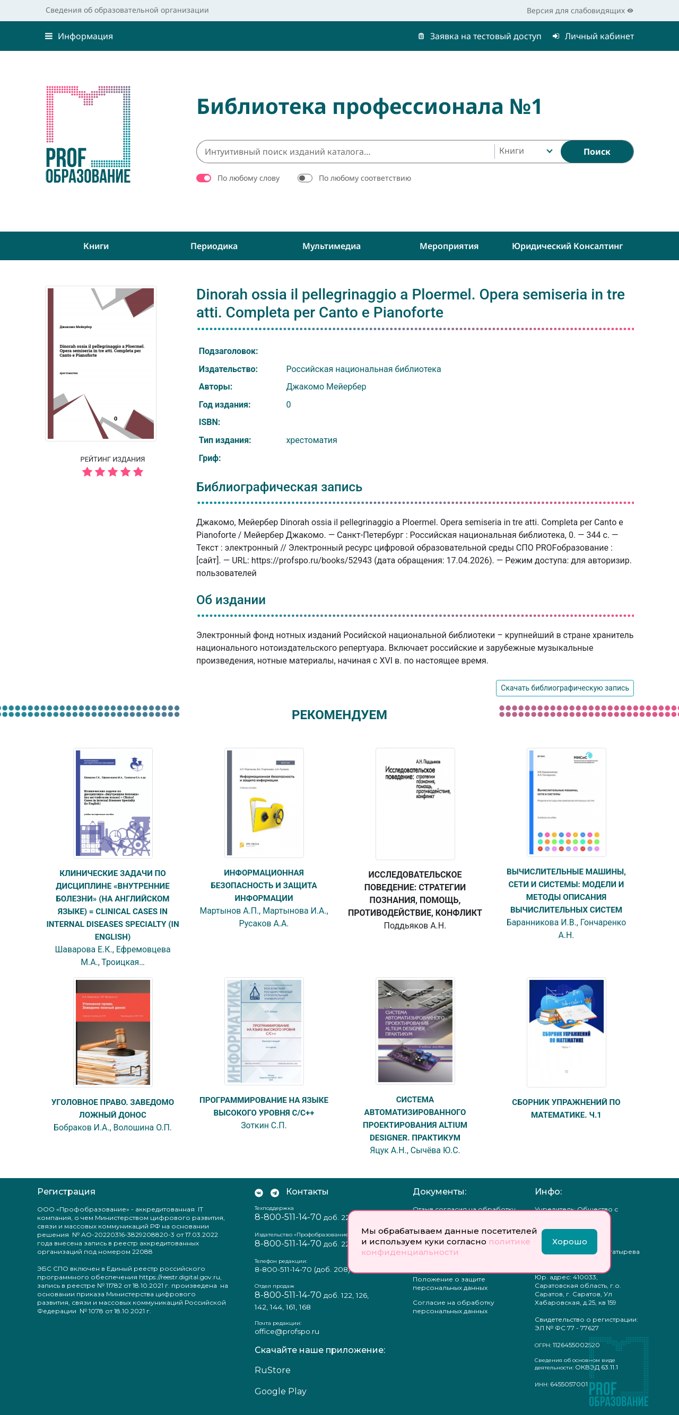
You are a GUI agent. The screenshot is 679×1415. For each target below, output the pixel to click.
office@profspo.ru (287, 1331)
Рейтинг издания (112, 468)
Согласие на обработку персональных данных (453, 1306)
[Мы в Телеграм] (275, 1191)
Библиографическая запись (279, 487)
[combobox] (524, 151)
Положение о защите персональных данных (450, 1283)
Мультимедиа (331, 246)
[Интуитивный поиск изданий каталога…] (345, 151)
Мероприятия (449, 246)
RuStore (273, 1370)
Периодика (214, 246)
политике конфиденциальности (445, 1246)
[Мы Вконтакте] (259, 1191)
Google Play (281, 1391)
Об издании (231, 599)
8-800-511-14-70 (288, 1217)
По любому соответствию (365, 178)
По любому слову (248, 178)
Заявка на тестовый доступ (479, 36)
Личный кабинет (593, 36)
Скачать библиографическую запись (565, 688)
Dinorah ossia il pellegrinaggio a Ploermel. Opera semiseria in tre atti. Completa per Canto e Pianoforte (410, 303)
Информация (79, 36)
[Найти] (597, 151)
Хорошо (569, 1241)
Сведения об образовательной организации (127, 10)
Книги (96, 246)
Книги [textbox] (511, 150)
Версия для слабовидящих (580, 10)
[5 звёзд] (112, 472)
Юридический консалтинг (567, 246)
